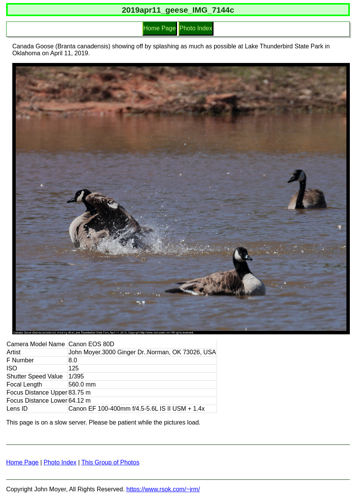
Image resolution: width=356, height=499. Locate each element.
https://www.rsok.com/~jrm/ (163, 489)
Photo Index (195, 28)
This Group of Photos (110, 462)
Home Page (159, 28)
